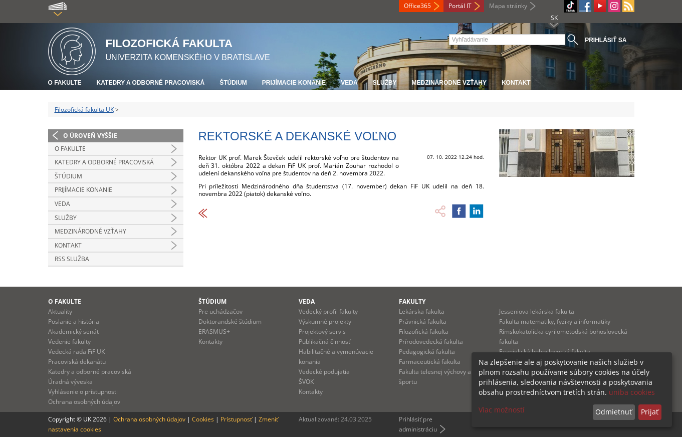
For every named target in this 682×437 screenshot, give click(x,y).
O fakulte (65, 82)
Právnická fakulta (422, 321)
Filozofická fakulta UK (84, 109)
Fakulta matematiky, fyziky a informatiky (554, 321)
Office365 (417, 6)
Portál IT (460, 6)
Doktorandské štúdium (230, 321)
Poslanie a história (73, 321)
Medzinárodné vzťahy (449, 82)
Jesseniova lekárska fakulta (536, 311)
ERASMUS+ (214, 331)
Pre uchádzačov (220, 311)
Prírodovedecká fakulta (431, 341)
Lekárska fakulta (421, 311)
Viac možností (502, 409)
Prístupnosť (236, 419)
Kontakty (210, 341)
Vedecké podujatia (324, 371)
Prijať (649, 411)
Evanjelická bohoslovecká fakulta (544, 351)
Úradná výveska (70, 381)
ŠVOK (306, 381)
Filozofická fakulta (423, 331)
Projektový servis (322, 331)
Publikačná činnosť (324, 341)
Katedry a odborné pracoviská (151, 82)
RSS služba (72, 259)
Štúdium (233, 82)
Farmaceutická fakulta (430, 361)
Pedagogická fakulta (427, 351)
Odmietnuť (613, 411)
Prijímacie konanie (294, 82)
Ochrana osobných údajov (84, 401)
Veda (349, 82)
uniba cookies (632, 392)
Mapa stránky (508, 6)
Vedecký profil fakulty (328, 311)
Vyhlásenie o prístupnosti (83, 391)
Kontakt (516, 82)
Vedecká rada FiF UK (76, 351)
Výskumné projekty (325, 321)
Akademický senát (73, 331)
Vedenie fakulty (69, 341)
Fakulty (412, 301)
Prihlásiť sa (605, 40)
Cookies (203, 419)
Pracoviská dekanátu (77, 361)
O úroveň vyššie (90, 135)
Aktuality (60, 311)
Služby (385, 82)
